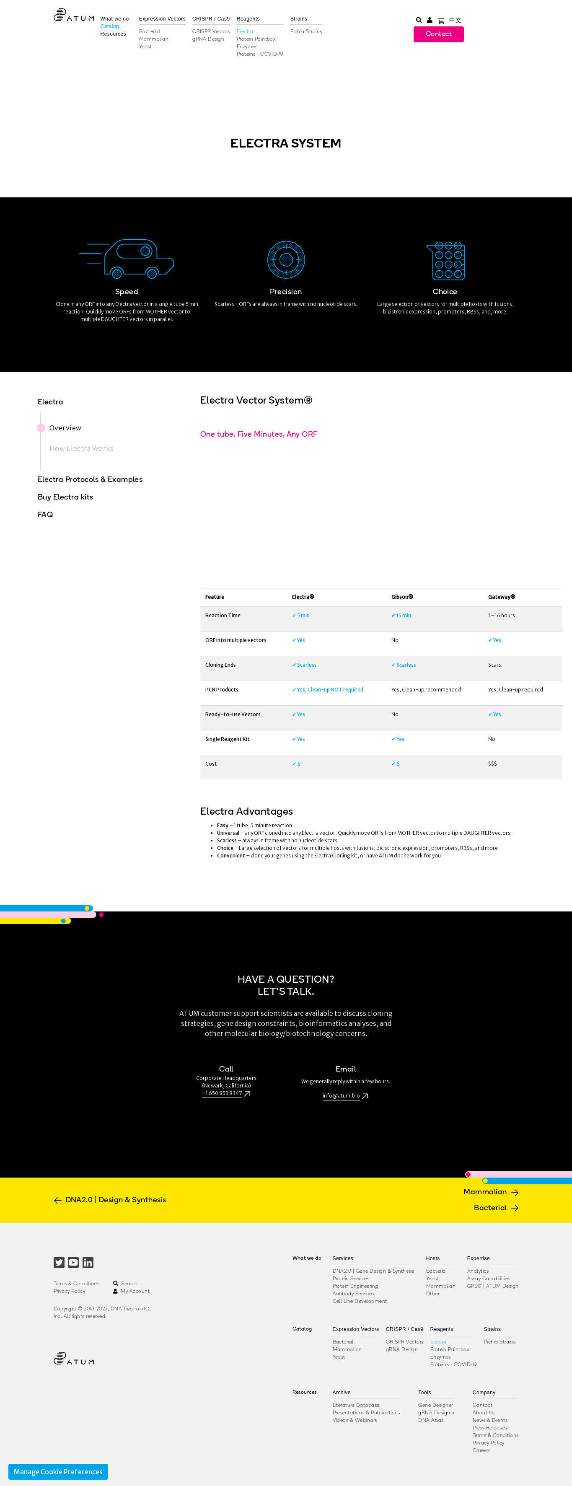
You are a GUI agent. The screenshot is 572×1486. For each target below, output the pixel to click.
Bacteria (436, 1271)
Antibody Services (353, 1294)
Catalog (110, 26)
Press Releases (490, 1428)
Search (125, 1284)
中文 (455, 21)
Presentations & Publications (366, 1413)
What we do (115, 19)
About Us (484, 1413)
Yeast (145, 46)
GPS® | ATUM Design (493, 1286)
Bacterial (149, 31)
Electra (245, 31)
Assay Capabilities (488, 1278)
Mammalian (153, 39)
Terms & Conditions (77, 1284)
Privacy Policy (69, 1291)
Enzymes (247, 46)
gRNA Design (208, 39)
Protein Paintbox (256, 39)
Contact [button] (439, 34)
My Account (131, 1291)
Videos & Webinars (355, 1420)
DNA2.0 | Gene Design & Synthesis (373, 1271)
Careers (481, 1450)
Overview (65, 428)
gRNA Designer (436, 1413)
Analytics (478, 1271)
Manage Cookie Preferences (58, 1472)
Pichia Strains (306, 31)
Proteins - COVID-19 (260, 54)
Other (432, 1294)
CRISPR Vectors (211, 31)
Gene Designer (435, 1405)
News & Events (490, 1420)
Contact (482, 1405)
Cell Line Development (360, 1301)
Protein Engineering (355, 1286)
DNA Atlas (430, 1420)
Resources (114, 34)
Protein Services (351, 1278)
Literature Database (356, 1405)
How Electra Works (81, 448)
